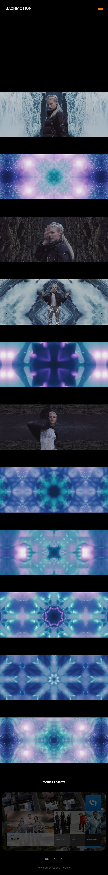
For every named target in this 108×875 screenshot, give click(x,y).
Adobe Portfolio (61, 868)
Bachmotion (18, 8)
